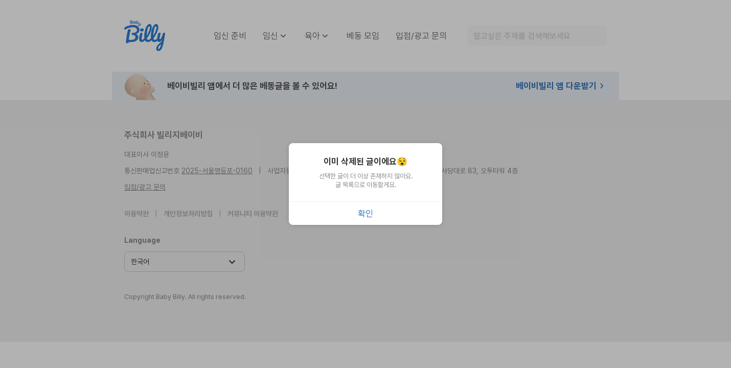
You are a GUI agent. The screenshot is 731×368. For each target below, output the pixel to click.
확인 (365, 214)
